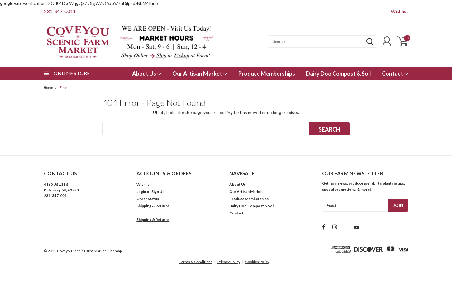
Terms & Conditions (195, 261)
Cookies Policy (257, 261)
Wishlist (399, 11)
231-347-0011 (60, 11)
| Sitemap (114, 250)
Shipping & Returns (152, 206)
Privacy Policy (228, 261)
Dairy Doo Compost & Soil (338, 73)
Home (48, 88)
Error (63, 88)
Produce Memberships (266, 73)
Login (141, 191)
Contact (395, 73)
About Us (146, 73)
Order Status (147, 198)
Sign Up (157, 191)
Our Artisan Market (199, 73)
